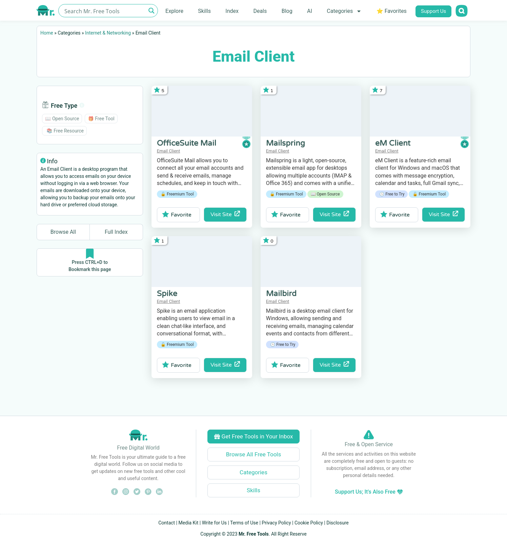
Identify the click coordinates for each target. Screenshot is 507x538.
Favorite (176, 214)
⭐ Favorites (392, 11)
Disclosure (337, 522)
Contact (166, 522)
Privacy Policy (276, 522)
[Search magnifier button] (151, 10)
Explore (174, 11)
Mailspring (285, 143)
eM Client (392, 143)
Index (232, 11)
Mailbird (281, 293)
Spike (167, 293)
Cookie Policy (309, 522)
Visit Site (225, 214)
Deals (260, 11)
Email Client (168, 150)
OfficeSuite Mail (186, 143)
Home (46, 33)
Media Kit (189, 522)
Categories (344, 11)
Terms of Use (244, 522)
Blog (287, 11)
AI (309, 11)
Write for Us (214, 522)
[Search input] (104, 10)
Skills (204, 11)
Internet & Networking (108, 33)
